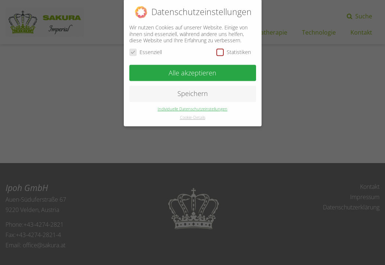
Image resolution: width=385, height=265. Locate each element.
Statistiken (233, 49)
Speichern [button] (192, 90)
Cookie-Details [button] (192, 114)
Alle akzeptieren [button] (192, 69)
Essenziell (145, 49)
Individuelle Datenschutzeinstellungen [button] (192, 106)
